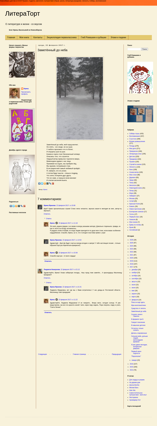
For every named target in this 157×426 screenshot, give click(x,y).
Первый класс (134, 217)
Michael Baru (133, 388)
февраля (135, 300)
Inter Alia (132, 390)
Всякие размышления (137, 141)
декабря (135, 270)
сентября (135, 279)
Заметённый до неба (138, 311)
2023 (132, 249)
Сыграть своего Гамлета (136, 315)
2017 (132, 267)
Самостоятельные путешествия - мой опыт (138, 394)
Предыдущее (116, 354)
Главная (11, 37)
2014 (132, 370)
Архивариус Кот (135, 400)
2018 (132, 264)
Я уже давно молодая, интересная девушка (139, 346)
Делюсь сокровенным (139, 333)
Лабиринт (132, 196)
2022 (132, 252)
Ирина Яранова (50, 205)
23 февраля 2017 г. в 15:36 (68, 253)
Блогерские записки (136, 212)
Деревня (132, 177)
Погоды (132, 146)
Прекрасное (133, 151)
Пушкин (132, 162)
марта (134, 297)
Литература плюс (135, 154)
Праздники (133, 159)
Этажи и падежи (118, 37)
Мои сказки (133, 222)
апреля (134, 294)
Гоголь (131, 214)
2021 (132, 255)
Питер (131, 191)
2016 (132, 364)
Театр (131, 183)
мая (133, 291)
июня (134, 288)
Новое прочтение (135, 209)
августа (134, 281)
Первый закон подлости (136, 352)
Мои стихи (133, 175)
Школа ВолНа (134, 385)
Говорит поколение (138, 322)
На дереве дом (134, 382)
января (134, 360)
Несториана (133, 397)
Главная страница (79, 354)
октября (135, 276)
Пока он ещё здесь (138, 302)
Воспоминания (134, 136)
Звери (131, 180)
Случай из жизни (135, 164)
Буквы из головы (135, 225)
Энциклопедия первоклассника (62, 37)
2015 (132, 367)
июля (134, 285)
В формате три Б (137, 319)
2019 (132, 261)
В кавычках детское (138, 325)
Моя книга (24, 37)
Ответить (47, 214)
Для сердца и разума (136, 380)
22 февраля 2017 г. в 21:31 (72, 287)
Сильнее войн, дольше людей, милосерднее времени (139, 339)
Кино (131, 169)
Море (131, 193)
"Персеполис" (136, 356)
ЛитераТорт (22, 13)
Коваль (131, 206)
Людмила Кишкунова (52, 269)
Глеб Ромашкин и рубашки (93, 37)
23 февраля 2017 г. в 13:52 (72, 240)
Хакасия (132, 219)
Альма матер (134, 172)
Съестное (132, 139)
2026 (132, 240)
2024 (132, 246)
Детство (132, 156)
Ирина (52, 223)
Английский (133, 230)
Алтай (131, 201)
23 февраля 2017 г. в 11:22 (68, 300)
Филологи (132, 185)
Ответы (48, 219)
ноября (134, 272)
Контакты (37, 37)
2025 (132, 243)
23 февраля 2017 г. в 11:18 (68, 223)
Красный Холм (134, 204)
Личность (132, 167)
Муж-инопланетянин (138, 305)
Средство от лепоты (138, 308)
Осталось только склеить (137, 329)
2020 (132, 258)
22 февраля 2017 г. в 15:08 (65, 205)
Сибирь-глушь (134, 133)
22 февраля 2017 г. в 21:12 (70, 269)
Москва (132, 198)
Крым (131, 227)
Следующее (42, 354)
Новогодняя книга (135, 188)
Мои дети (132, 148)
